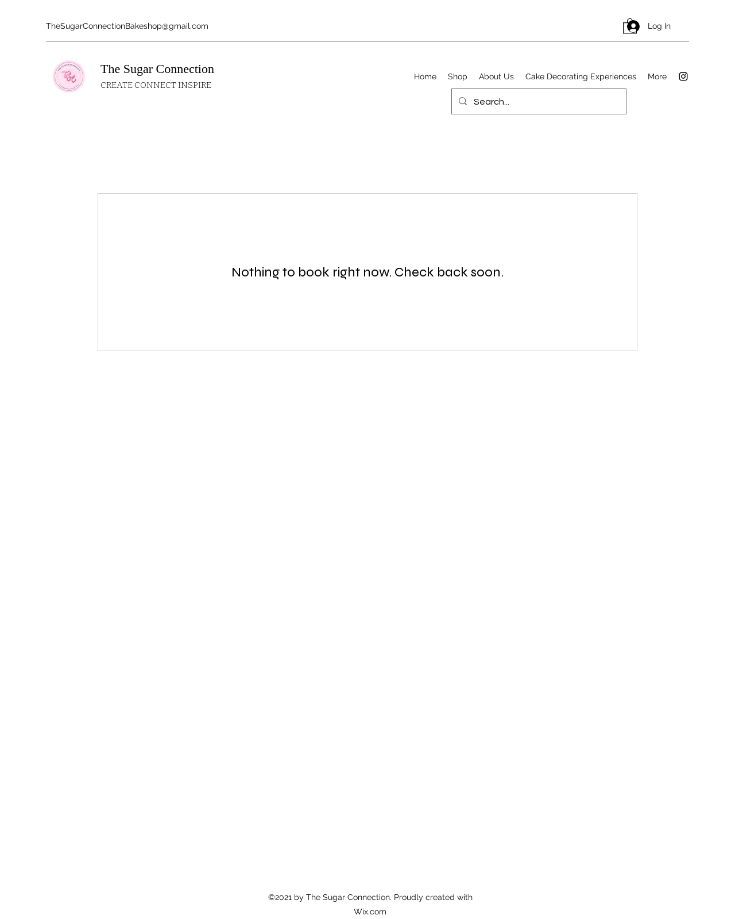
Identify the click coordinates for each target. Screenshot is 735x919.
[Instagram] (683, 76)
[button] (630, 25)
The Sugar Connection (157, 68)
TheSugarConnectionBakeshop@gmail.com (127, 25)
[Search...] (538, 101)
